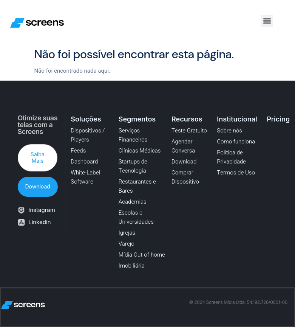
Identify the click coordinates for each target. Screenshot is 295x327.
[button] (267, 21)
